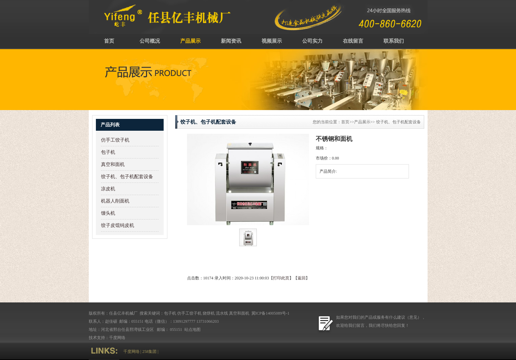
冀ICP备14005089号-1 (270, 313)
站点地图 (193, 329)
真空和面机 (113, 164)
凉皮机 (108, 188)
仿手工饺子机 (115, 140)
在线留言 (353, 41)
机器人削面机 (115, 201)
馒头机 (108, 213)
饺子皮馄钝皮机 (117, 225)
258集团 (149, 351)
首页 (109, 41)
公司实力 (312, 41)
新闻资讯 (231, 41)
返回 (301, 278)
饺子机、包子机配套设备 (127, 176)
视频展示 (272, 41)
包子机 (108, 152)
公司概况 (150, 41)
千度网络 (117, 337)
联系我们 (394, 41)
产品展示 (190, 41)
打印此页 (281, 278)
